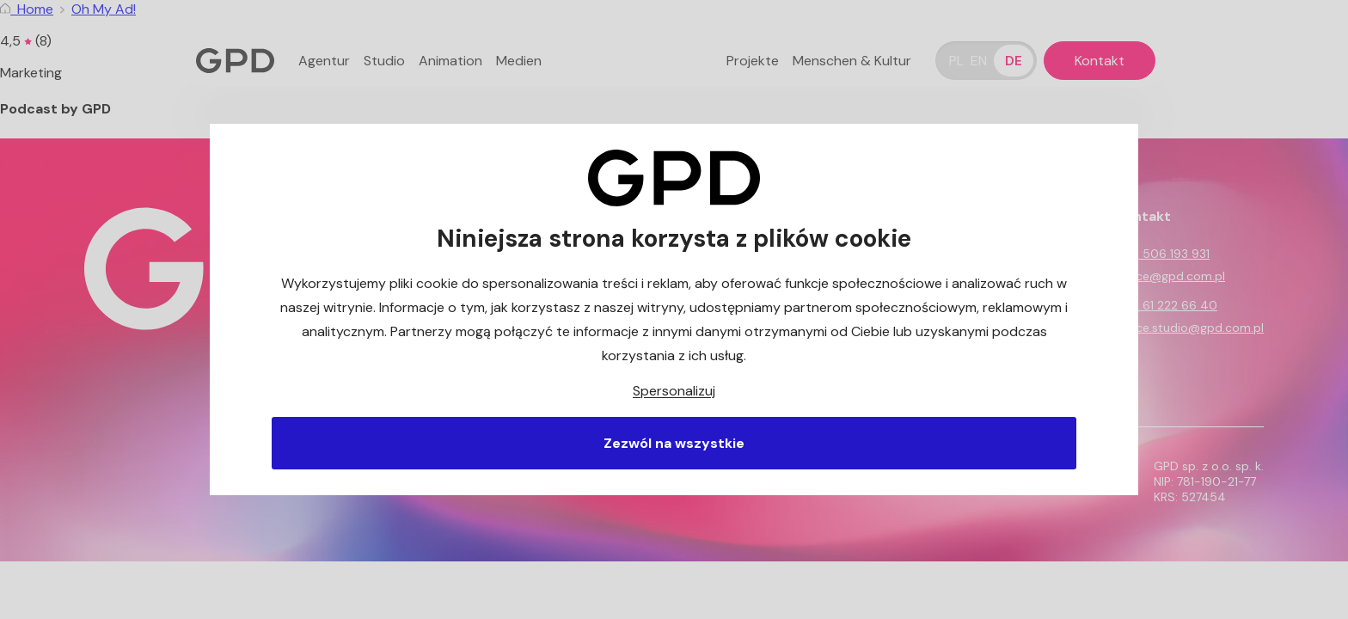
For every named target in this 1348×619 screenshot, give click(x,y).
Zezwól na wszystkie (674, 443)
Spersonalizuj (674, 391)
